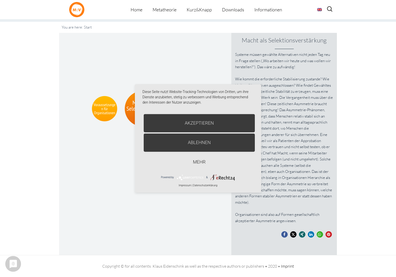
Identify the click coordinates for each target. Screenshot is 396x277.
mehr (199, 162)
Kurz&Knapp (199, 9)
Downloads (233, 9)
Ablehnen (199, 142)
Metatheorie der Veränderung (78, 9)
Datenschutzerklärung (205, 185)
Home (136, 9)
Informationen (268, 9)
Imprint (287, 266)
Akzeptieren (199, 123)
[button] (284, 234)
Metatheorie (165, 9)
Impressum (185, 185)
